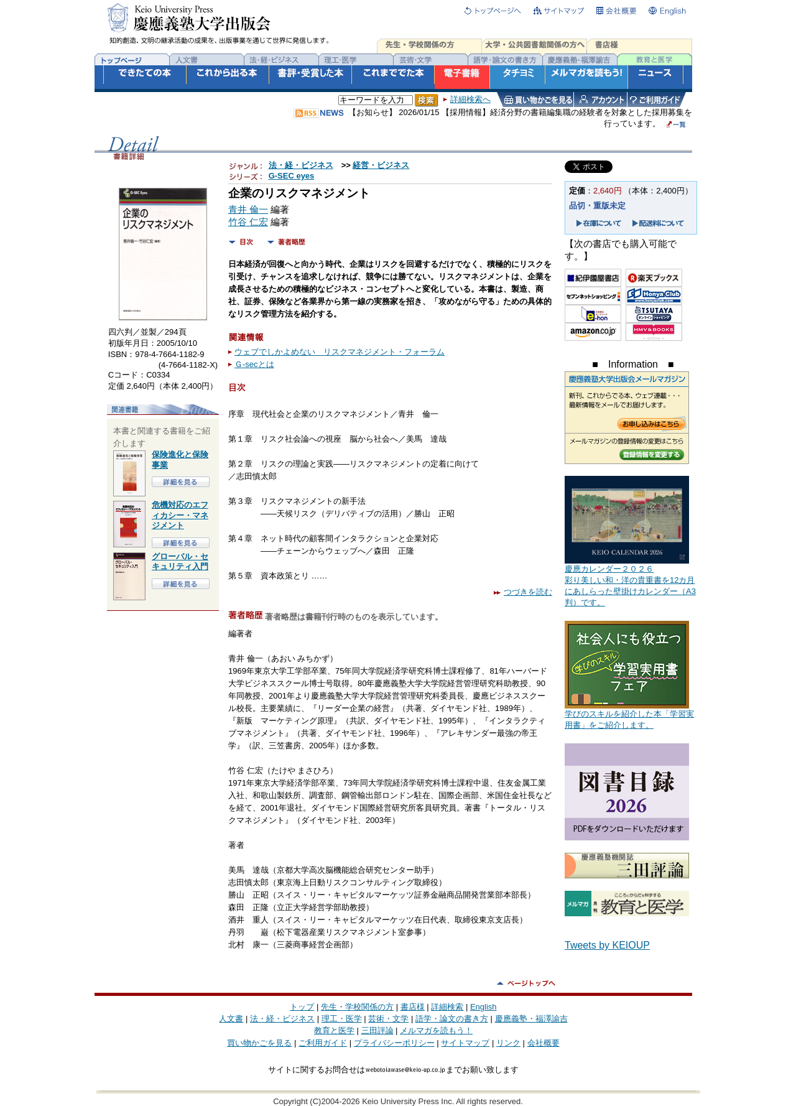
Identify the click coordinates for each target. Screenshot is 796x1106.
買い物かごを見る (259, 1043)
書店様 (412, 1006)
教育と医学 (334, 1030)
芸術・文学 (388, 1018)
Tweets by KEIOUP (607, 945)
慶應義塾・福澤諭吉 (531, 1018)
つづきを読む (523, 592)
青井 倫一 (248, 210)
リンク (508, 1043)
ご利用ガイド (322, 1043)
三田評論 (377, 1030)
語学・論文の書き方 (451, 1018)
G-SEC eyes (292, 175)
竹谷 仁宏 (248, 222)
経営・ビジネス (381, 165)
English (483, 1006)
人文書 (231, 1018)
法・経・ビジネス (301, 165)
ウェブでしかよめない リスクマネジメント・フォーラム (339, 351)
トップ (302, 1006)
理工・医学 (342, 1018)
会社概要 (543, 1043)
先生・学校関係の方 (357, 1006)
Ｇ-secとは (254, 364)
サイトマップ (465, 1043)
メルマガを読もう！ (436, 1030)
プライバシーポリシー (394, 1043)
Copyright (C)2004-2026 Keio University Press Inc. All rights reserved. (398, 1101)
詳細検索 (447, 1006)
